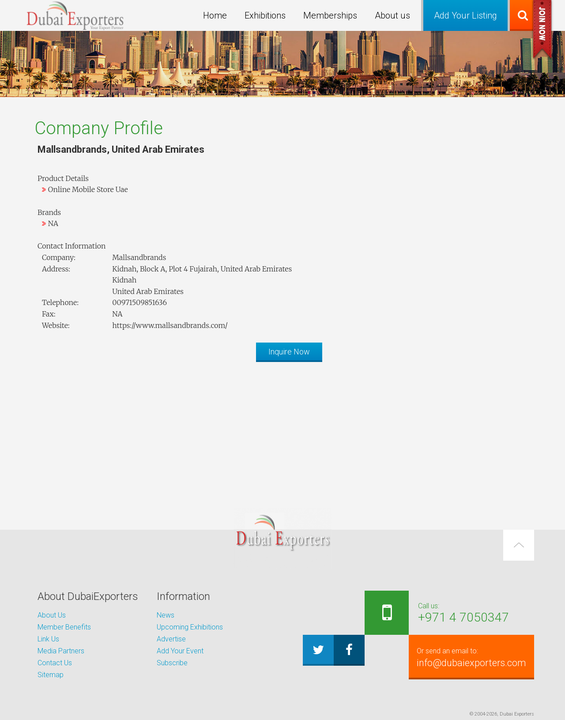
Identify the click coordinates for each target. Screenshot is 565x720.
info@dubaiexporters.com (470, 656)
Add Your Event (180, 651)
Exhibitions (265, 15)
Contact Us (55, 663)
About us (392, 15)
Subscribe (172, 663)
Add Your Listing (465, 15)
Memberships (330, 15)
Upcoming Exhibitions (190, 627)
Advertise (171, 639)
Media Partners (61, 651)
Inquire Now (289, 351)
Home (215, 15)
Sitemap (51, 675)
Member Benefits (64, 627)
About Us (52, 615)
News (165, 615)
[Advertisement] (282, 430)
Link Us (48, 639)
